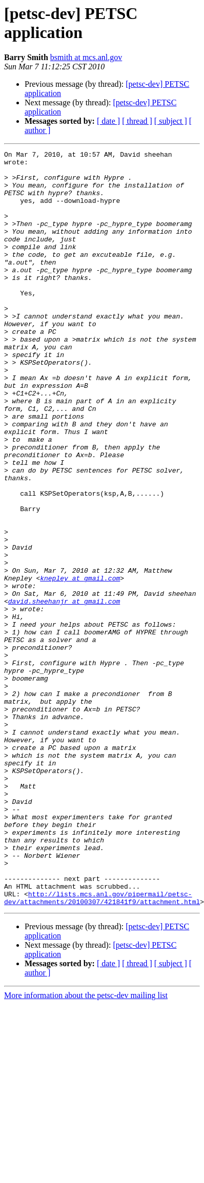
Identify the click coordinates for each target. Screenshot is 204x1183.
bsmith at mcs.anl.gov (86, 57)
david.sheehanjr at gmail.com (64, 692)
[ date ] (108, 121)
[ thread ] (137, 121)
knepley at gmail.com (80, 664)
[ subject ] (170, 121)
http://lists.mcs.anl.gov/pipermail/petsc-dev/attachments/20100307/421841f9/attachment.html (102, 1048)
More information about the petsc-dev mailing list (86, 1146)
